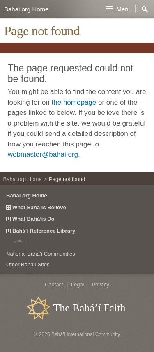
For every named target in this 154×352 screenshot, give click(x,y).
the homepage (74, 102)
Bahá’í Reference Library (43, 231)
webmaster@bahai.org (43, 154)
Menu (124, 9)
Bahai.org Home (26, 9)
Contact (54, 284)
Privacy (100, 284)
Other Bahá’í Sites (28, 264)
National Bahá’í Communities (40, 254)
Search (145, 9)
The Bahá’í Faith (89, 308)
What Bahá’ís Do (33, 219)
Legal (77, 284)
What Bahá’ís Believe (39, 207)
